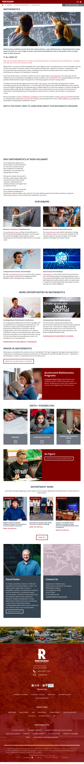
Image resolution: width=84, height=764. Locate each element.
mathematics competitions (30, 97)
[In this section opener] (73, 5)
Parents (26, 734)
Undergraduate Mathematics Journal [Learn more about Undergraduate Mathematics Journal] (58, 336)
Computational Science (16, 274)
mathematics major (12, 232)
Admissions (12, 712)
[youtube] (42, 130)
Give (33, 712)
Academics (8, 5)
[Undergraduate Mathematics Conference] (22, 307)
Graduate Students (13, 734)
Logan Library (54, 712)
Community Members (70, 734)
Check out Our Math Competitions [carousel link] (59, 458)
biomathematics (56, 76)
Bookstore (42, 712)
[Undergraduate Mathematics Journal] (61, 307)
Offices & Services (69, 712)
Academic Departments (21, 5)
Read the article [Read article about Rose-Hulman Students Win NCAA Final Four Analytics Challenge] (36, 527)
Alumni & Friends (38, 734)
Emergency (65, 757)
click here (27, 99)
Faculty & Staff (54, 734)
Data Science (43, 83)
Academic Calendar (20, 694)
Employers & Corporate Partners (45, 737)
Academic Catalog (38, 694)
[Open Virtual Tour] (42, 634)
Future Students (18, 730)
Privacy (18, 757)
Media (28, 737)
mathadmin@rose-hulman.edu (56, 597)
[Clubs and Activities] (42, 442)
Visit (54, 716)
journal (70, 99)
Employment (24, 712)
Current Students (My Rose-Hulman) (58, 730)
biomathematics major (53, 232)
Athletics (31, 716)
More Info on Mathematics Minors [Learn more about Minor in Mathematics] (18, 361)
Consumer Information (51, 757)
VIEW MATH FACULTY (14, 611)
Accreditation (44, 716)
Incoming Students (35, 730)
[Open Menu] (77, 2)
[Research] (15, 442)
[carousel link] (22, 465)
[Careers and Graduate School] (68, 442)
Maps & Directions (42, 698)
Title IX (39, 757)
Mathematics (36, 5)
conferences (63, 97)
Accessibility (27, 757)
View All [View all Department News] (42, 537)
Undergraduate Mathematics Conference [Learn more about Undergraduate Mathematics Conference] (20, 342)
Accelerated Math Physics (53, 379)
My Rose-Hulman (65, 694)
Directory (51, 694)
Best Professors (13, 195)
